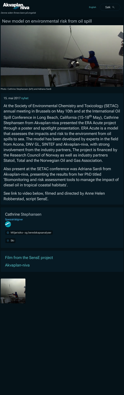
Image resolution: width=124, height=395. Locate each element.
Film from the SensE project (29, 257)
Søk (110, 7)
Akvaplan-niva (17, 265)
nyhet (24, 98)
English (92, 7)
